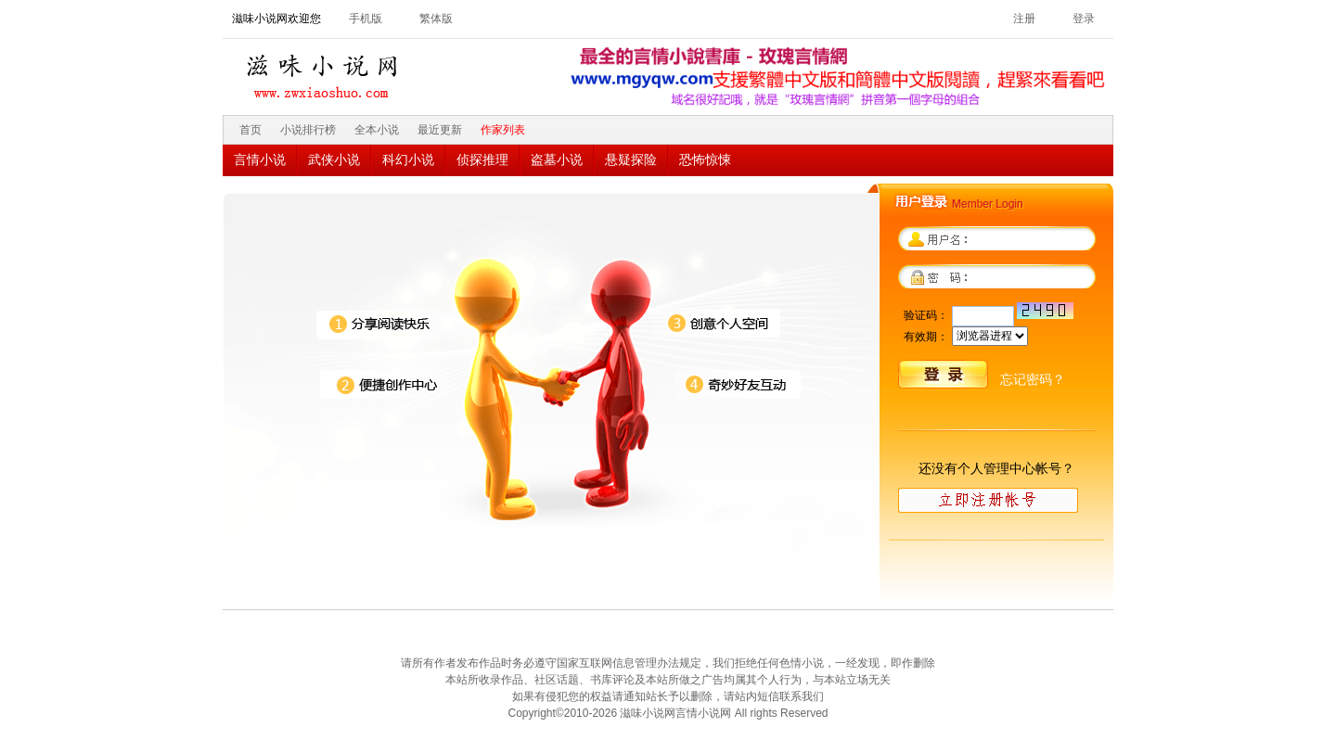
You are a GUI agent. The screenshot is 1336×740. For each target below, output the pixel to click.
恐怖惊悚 (705, 159)
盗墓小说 (557, 159)
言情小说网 (703, 713)
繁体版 (436, 18)
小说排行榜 (308, 129)
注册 (1024, 18)
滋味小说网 (325, 71)
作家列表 (503, 129)
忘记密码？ (1032, 379)
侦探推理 (482, 159)
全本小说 (376, 129)
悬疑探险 (631, 159)
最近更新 (440, 129)
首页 (250, 129)
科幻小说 (408, 159)
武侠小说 (334, 159)
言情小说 (260, 159)
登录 (1084, 18)
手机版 (365, 18)
